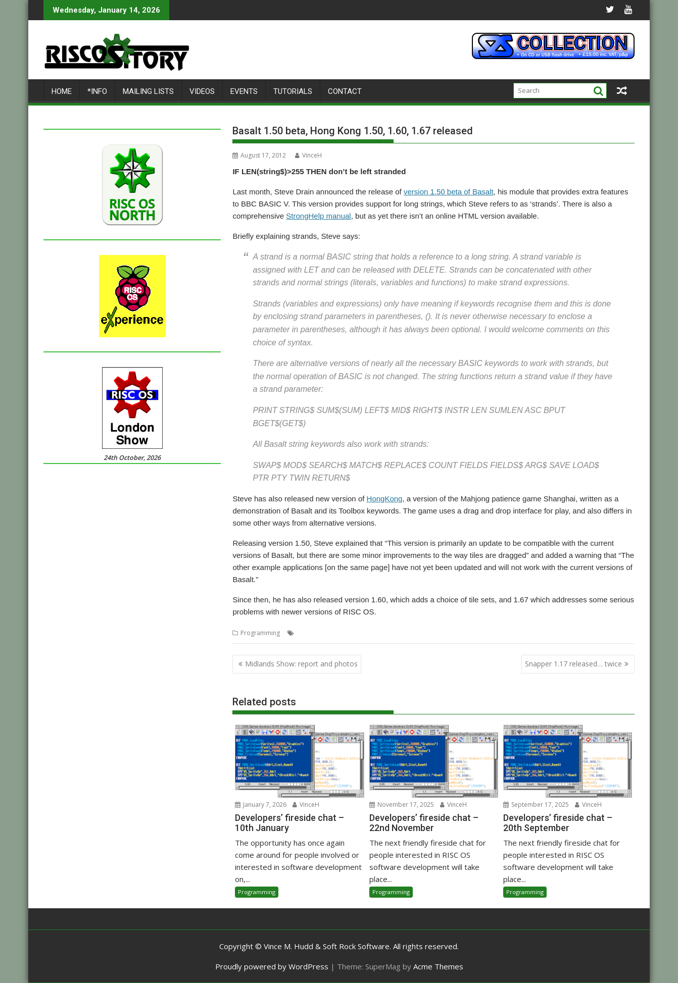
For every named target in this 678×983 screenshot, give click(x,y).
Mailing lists (148, 91)
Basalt (305, 633)
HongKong (385, 498)
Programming (260, 633)
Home (62, 91)
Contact (345, 91)
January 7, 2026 (260, 804)
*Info (97, 91)
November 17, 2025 (401, 804)
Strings (384, 633)
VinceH (308, 155)
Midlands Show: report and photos (301, 663)
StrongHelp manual (318, 216)
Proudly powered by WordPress (271, 966)
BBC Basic (332, 633)
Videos (202, 91)
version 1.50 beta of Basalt (449, 191)
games (360, 633)
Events (244, 91)
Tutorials (292, 91)
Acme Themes (438, 966)
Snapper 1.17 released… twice (573, 663)
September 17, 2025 (536, 804)
